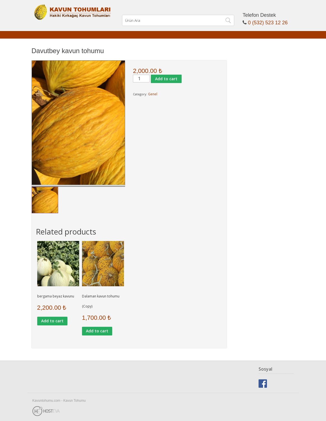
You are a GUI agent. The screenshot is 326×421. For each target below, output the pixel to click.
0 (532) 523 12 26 (268, 22)
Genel (152, 94)
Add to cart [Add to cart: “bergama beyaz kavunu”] (52, 320)
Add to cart (166, 78)
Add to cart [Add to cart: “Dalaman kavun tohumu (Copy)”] (97, 331)
